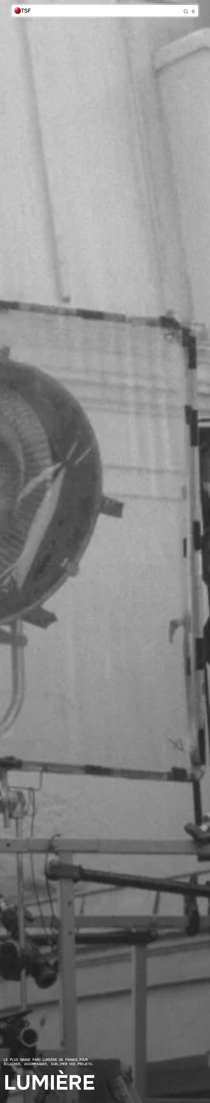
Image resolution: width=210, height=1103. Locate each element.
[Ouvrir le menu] (193, 11)
